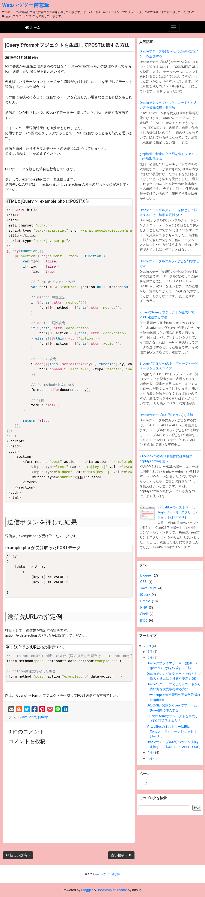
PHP (143, 607)
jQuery (43, 717)
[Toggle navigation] (174, 27)
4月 (150, 752)
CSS (143, 582)
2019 (147, 646)
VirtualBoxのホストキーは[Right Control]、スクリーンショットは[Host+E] (177, 512)
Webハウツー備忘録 (25, 5)
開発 (143, 620)
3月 (150, 758)
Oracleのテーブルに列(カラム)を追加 (166, 415)
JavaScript (28, 717)
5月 (150, 657)
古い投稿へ (121, 855)
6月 (150, 652)
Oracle (145, 601)
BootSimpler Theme (112, 890)
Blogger (146, 575)
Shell (144, 614)
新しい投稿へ (18, 855)
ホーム (143, 783)
